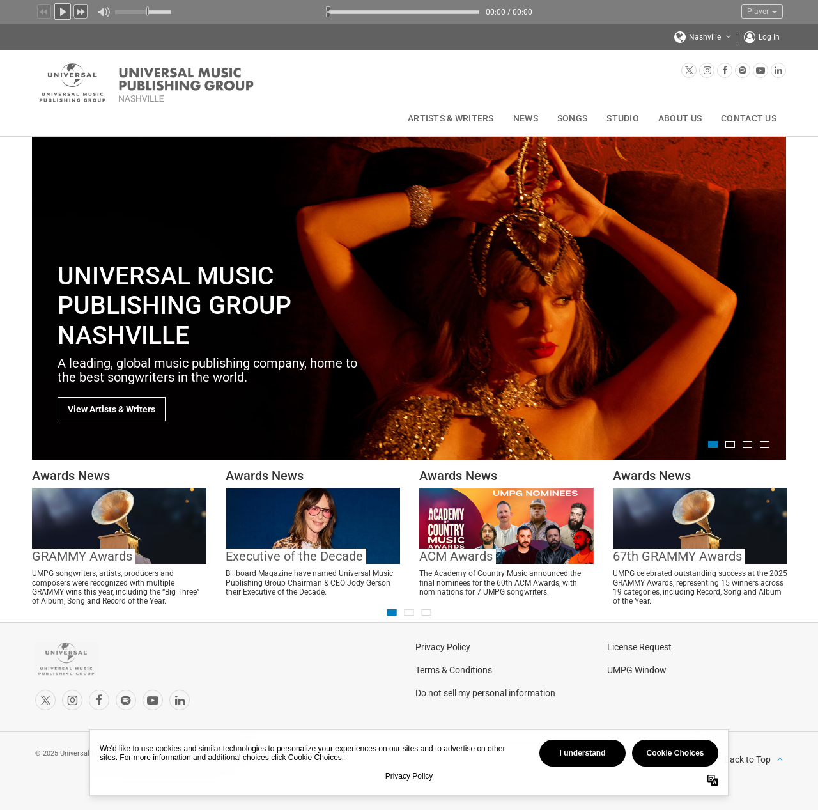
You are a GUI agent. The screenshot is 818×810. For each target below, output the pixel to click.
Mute (103, 12)
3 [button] (747, 444)
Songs (572, 118)
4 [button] (764, 444)
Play (63, 10)
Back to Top (747, 759)
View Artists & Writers (111, 409)
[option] (409, 298)
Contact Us (748, 118)
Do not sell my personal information (485, 693)
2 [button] (730, 444)
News (525, 118)
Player (762, 11)
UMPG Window (637, 670)
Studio (622, 118)
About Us (680, 118)
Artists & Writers (451, 118)
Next (81, 10)
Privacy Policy (442, 647)
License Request (639, 647)
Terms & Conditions (453, 670)
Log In (769, 37)
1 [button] (713, 444)
